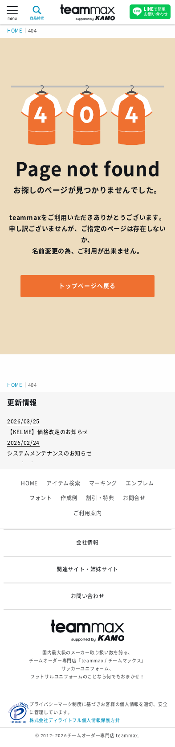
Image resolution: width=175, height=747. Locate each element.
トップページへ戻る (87, 286)
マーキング (103, 483)
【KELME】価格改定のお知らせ (47, 432)
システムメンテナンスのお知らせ (49, 454)
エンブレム (140, 483)
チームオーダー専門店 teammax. (103, 735)
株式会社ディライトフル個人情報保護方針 (74, 720)
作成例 (69, 498)
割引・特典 (100, 498)
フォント (40, 498)
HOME (15, 31)
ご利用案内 (87, 513)
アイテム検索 (63, 483)
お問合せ (134, 498)
